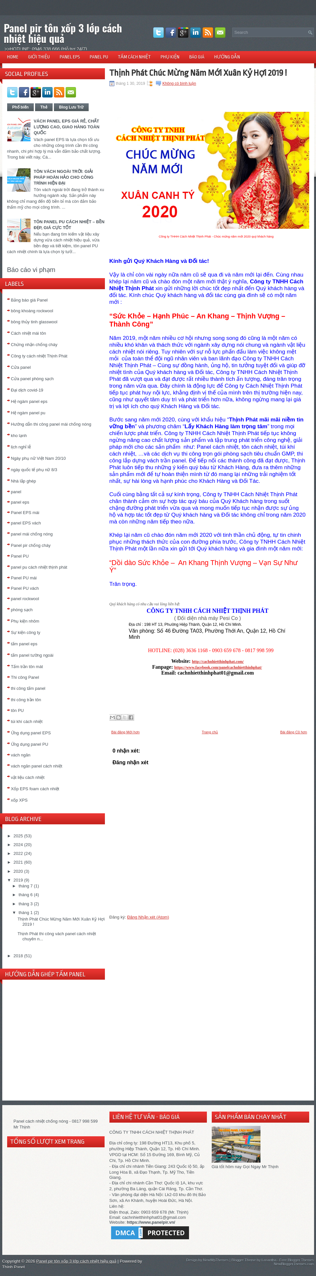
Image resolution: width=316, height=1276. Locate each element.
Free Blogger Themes (296, 1260)
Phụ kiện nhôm (25, 621)
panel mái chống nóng (32, 534)
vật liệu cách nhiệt (27, 777)
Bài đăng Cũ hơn (293, 732)
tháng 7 (25, 885)
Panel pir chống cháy (31, 545)
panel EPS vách (26, 523)
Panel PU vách (25, 588)
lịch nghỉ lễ (21, 447)
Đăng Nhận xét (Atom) (148, 917)
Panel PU (20, 556)
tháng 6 (25, 894)
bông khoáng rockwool (32, 310)
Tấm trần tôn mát (27, 666)
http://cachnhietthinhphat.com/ (218, 661)
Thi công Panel (25, 677)
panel (16, 491)
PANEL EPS (69, 56)
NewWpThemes (215, 1260)
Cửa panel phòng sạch (32, 378)
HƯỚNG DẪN (227, 56)
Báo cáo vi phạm (31, 269)
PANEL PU (99, 56)
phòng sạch (22, 609)
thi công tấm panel (28, 688)
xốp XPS (19, 800)
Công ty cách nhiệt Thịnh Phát (39, 356)
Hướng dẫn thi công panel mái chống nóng (51, 424)
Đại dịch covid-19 (27, 390)
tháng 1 (25, 912)
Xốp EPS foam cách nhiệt (35, 788)
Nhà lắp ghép (23, 481)
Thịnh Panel (13, 1267)
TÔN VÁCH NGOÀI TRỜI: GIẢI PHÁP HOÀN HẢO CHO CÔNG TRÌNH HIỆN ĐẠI (64, 177)
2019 (18, 880)
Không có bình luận (179, 83)
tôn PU (17, 710)
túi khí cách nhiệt (27, 721)
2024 (18, 844)
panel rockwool (25, 598)
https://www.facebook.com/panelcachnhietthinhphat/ (218, 667)
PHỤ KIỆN (169, 56)
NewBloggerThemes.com (294, 1264)
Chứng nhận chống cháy (34, 344)
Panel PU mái (24, 577)
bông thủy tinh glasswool (34, 321)
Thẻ (43, 107)
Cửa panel (21, 367)
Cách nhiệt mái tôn (28, 333)
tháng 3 (25, 903)
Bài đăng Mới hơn (125, 732)
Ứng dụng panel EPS (31, 732)
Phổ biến (20, 107)
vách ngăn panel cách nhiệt (36, 766)
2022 (18, 853)
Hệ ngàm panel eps (29, 401)
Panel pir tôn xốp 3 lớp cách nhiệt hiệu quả (63, 33)
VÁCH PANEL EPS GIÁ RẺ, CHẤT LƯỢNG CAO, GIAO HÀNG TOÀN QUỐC (66, 127)
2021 (18, 862)
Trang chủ (210, 732)
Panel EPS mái (25, 512)
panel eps (20, 502)
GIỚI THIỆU (39, 56)
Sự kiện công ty (25, 632)
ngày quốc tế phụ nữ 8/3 (34, 469)
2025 (18, 835)
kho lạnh (19, 435)
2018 (18, 955)
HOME (13, 56)
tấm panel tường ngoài (32, 655)
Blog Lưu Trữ (71, 107)
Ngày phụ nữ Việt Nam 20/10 (38, 458)
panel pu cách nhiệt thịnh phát (39, 567)
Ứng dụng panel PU (29, 744)
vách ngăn (21, 755)
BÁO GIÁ (196, 56)
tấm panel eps (24, 643)
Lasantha (268, 1260)
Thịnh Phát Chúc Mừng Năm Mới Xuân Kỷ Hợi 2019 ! (198, 72)
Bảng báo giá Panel (29, 300)
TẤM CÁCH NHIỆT (134, 56)
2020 (18, 871)
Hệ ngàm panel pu (28, 412)
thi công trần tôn (26, 699)
